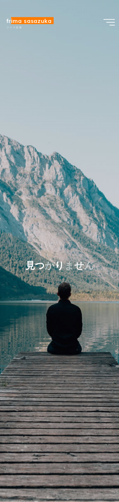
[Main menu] (109, 22)
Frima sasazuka (29, 20)
